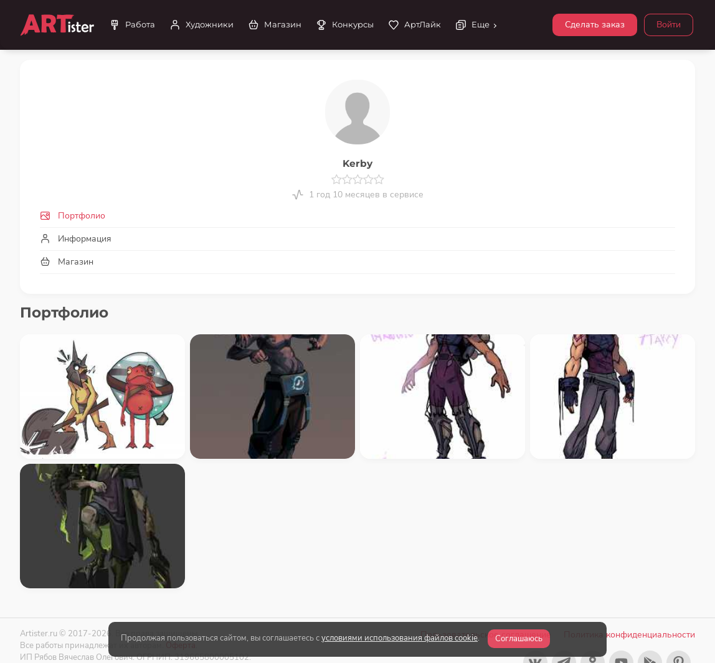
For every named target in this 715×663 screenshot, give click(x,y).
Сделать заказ (595, 25)
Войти (668, 25)
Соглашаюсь (518, 638)
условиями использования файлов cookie (399, 638)
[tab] (357, 215)
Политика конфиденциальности (629, 635)
